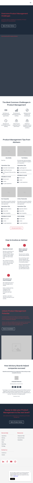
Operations (4, 435)
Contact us (4, 452)
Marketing (4, 444)
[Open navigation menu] (30, 3)
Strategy (3, 446)
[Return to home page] (7, 3)
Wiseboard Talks (21, 435)
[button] (8, 26)
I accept (12, 478)
